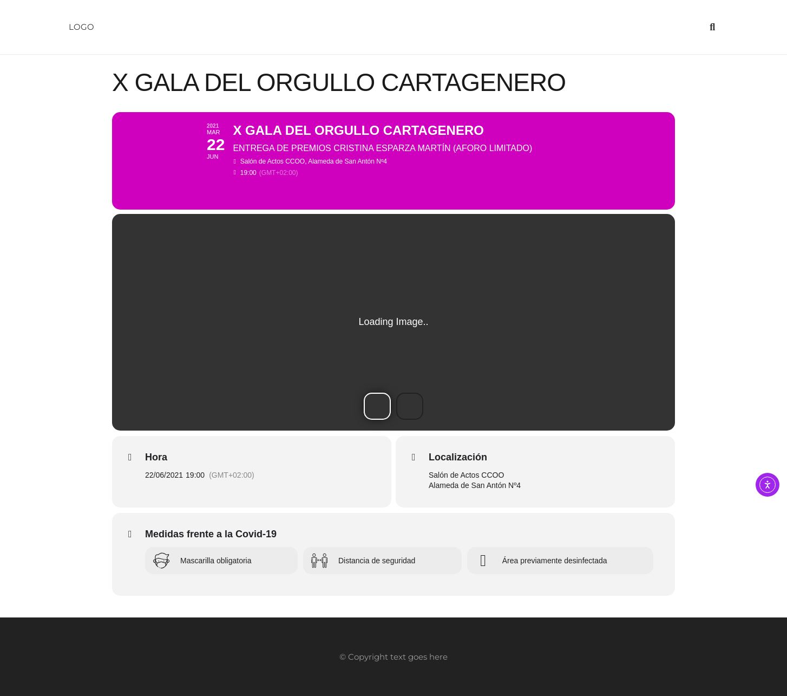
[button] (712, 27)
